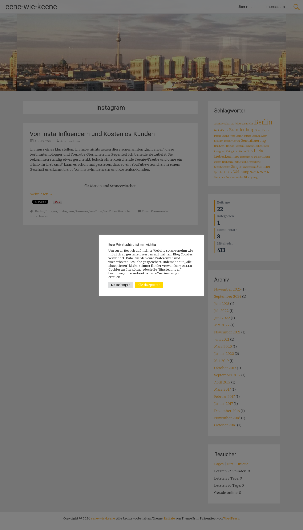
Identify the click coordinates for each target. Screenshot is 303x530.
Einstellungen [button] (120, 285)
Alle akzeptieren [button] (149, 285)
